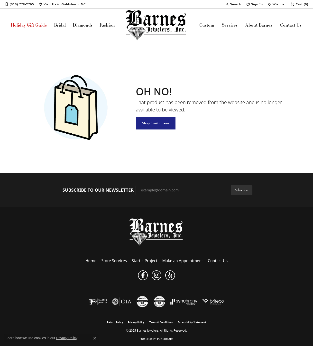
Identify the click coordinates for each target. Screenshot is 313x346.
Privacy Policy (136, 322)
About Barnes (258, 25)
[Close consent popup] (94, 338)
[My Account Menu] (254, 4)
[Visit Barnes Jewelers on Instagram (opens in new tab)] (156, 275)
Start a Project (144, 260)
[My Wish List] (277, 4)
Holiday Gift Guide (29, 25)
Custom (206, 25)
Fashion (107, 25)
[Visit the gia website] (121, 302)
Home (91, 260)
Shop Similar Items (155, 123)
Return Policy (115, 322)
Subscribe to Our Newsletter (98, 190)
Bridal (60, 25)
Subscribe (241, 190)
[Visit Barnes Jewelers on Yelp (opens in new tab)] (170, 275)
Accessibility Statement (192, 322)
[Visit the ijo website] (98, 302)
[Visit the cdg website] (159, 302)
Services (230, 25)
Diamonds (82, 25)
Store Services (114, 260)
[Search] (233, 4)
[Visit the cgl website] (142, 302)
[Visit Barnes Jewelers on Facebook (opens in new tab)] (143, 275)
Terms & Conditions (161, 322)
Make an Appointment (182, 260)
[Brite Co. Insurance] (213, 302)
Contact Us (290, 25)
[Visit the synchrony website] (183, 302)
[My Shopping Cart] (299, 4)
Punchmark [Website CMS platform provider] (165, 339)
